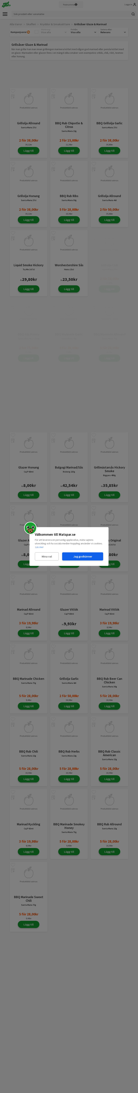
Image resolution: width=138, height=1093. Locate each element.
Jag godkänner (82, 556)
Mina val (47, 556)
